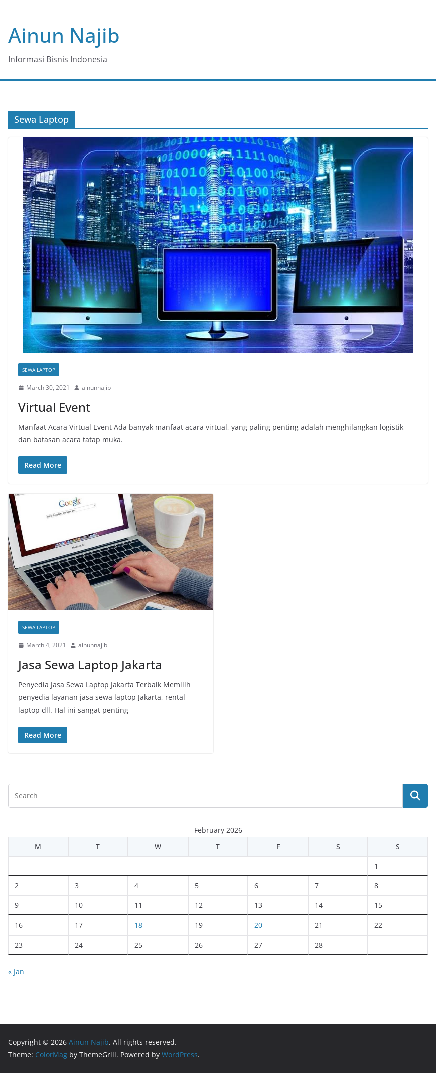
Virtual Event (54, 407)
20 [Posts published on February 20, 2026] (258, 925)
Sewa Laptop (38, 369)
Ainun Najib (64, 35)
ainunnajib (96, 387)
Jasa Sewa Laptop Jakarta (90, 664)
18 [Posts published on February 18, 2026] (138, 925)
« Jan (16, 971)
